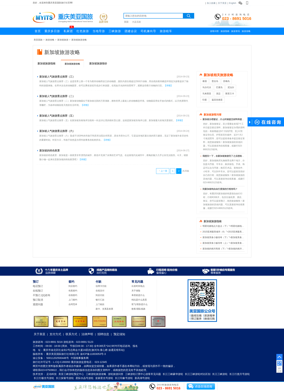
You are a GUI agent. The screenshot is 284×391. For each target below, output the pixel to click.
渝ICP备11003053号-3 (93, 354)
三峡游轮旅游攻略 (96, 374)
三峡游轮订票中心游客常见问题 (143, 374)
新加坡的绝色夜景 (49, 150)
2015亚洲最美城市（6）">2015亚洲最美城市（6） (227, 231)
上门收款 (100, 304)
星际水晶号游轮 (84, 378)
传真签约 (72, 290)
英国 (126, 22)
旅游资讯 (235, 31)
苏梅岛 (226, 81)
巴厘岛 (219, 87)
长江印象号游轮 (124, 378)
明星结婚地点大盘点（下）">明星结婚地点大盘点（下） (230, 226)
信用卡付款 (101, 286)
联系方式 (71, 334)
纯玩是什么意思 (139, 299)
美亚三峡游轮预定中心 (71, 374)
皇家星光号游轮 (104, 378)
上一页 (163, 171)
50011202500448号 (57, 358)
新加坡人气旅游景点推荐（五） (57, 115)
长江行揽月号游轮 (239, 374)
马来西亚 (206, 93)
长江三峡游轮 (220, 374)
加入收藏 (211, 3)
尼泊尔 (231, 87)
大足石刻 (136, 22)
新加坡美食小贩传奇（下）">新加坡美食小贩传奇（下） (230, 237)
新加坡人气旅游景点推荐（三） (57, 76)
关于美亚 (222, 3)
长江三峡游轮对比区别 (197, 374)
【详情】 (168, 85)
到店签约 (72, 286)
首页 (38, 31)
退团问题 (38, 304)
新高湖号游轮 (142, 378)
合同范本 (72, 304)
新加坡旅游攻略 (79, 39)
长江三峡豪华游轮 (173, 374)
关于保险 (136, 290)
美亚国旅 (38, 39)
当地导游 (99, 31)
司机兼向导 (148, 31)
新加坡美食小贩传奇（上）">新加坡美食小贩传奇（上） (230, 243)
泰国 (204, 81)
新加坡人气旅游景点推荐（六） (57, 131)
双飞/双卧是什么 (139, 304)
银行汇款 (100, 299)
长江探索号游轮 (65, 378)
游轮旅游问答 (115, 374)
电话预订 (38, 286)
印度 (204, 100)
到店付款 (100, 295)
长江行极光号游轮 (44, 378)
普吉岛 (215, 81)
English (232, 3)
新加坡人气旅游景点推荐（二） (57, 96)
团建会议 (131, 31)
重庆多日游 (52, 31)
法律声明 (87, 334)
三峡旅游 (115, 31)
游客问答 (214, 31)
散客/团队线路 (138, 309)
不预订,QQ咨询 (41, 295)
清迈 (218, 93)
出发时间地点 (138, 286)
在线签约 (72, 295)
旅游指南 (225, 31)
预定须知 (119, 334)
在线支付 (100, 290)
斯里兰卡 (229, 93)
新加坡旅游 (62, 39)
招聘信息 (103, 334)
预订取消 (38, 299)
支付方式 (55, 334)
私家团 (69, 30)
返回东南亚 (217, 100)
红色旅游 (83, 31)
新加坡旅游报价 (98, 63)
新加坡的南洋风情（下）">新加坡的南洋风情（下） (228, 248)
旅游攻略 (246, 31)
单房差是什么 (138, 295)
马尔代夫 (206, 87)
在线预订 (38, 290)
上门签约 (72, 299)
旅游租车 (166, 31)
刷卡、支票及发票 (104, 309)
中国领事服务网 (80, 358)
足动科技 (51, 374)
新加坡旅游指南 (46, 63)
